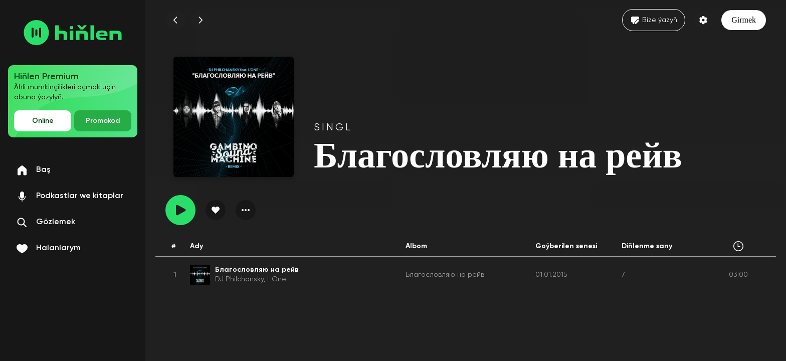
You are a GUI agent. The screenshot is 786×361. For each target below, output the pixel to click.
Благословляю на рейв (445, 274)
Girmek (743, 20)
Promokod (103, 120)
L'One (276, 279)
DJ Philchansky (239, 279)
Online (43, 120)
